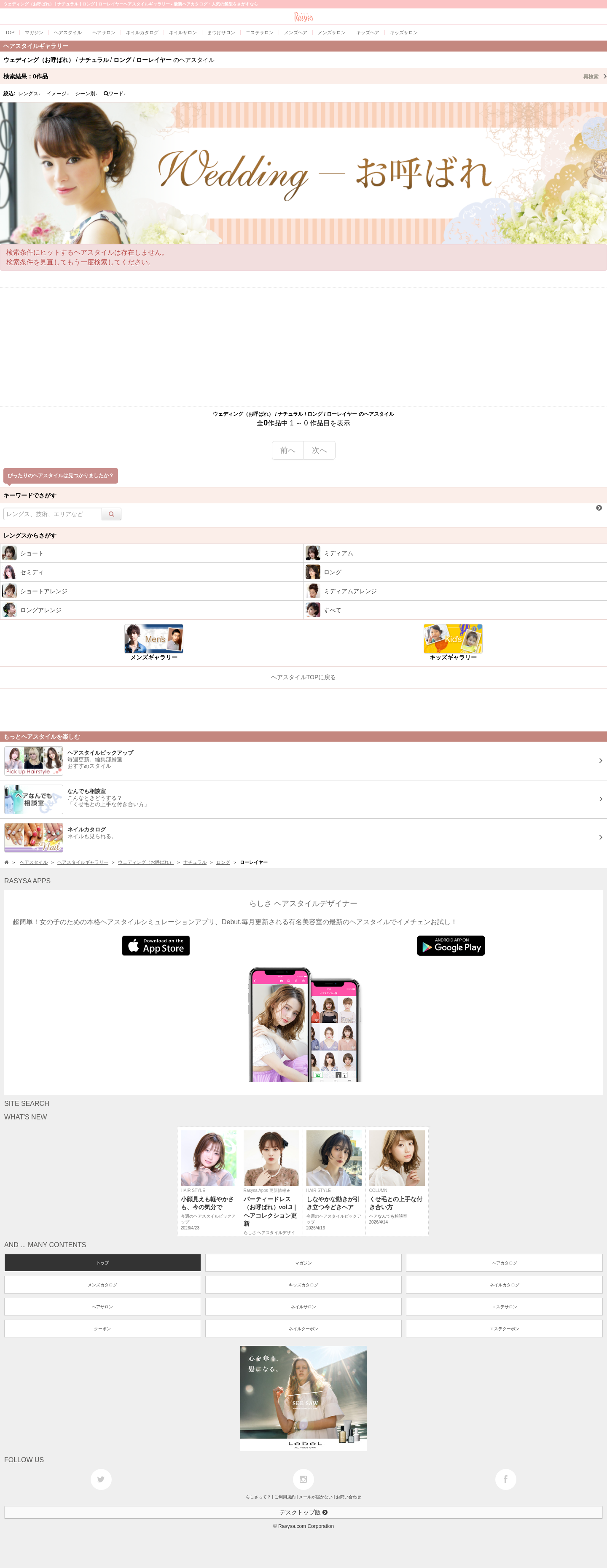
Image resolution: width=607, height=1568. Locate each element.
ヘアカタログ (504, 1263)
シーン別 (86, 94)
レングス (29, 94)
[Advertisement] (303, 347)
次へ (319, 450)
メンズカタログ (102, 1285)
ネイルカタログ (504, 1285)
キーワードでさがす (29, 495)
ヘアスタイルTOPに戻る (303, 677)
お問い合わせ (348, 1497)
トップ (102, 1263)
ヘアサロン (102, 1306)
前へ (287, 450)
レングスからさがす (29, 535)
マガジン (303, 1263)
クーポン (102, 1328)
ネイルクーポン (303, 1328)
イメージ (57, 94)
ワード (115, 94)
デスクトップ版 (303, 1512)
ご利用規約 (284, 1497)
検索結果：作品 (305, 76)
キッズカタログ (303, 1285)
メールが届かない (316, 1497)
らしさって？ (258, 1497)
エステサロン (504, 1306)
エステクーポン (504, 1328)
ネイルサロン (303, 1306)
